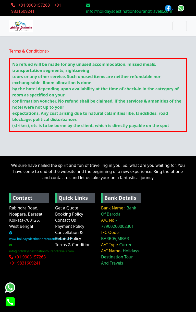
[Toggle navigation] (180, 26)
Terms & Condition (73, 244)
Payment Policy (69, 226)
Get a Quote (66, 208)
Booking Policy (69, 214)
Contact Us (65, 220)
